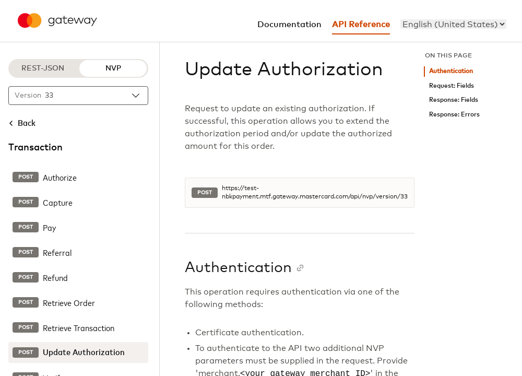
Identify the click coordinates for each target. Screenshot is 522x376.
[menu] (453, 24)
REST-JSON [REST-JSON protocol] (42, 68)
